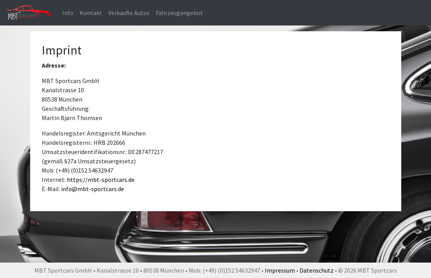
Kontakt (91, 13)
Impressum (280, 270)
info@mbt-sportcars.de (92, 189)
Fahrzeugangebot (179, 13)
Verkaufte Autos (129, 13)
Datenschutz (317, 270)
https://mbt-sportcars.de (101, 179)
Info (67, 13)
